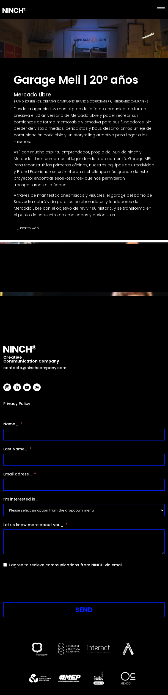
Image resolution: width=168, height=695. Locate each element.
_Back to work (27, 228)
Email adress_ (17, 474)
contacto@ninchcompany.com (34, 368)
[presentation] (45, 586)
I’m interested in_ (20, 499)
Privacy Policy (16, 403)
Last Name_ (15, 449)
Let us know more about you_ (33, 525)
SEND (84, 609)
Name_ (10, 424)
